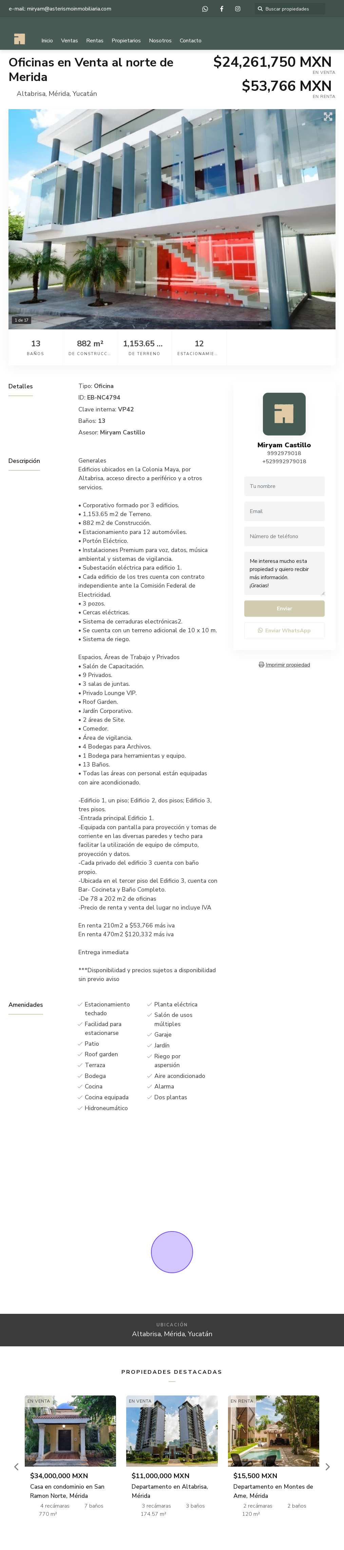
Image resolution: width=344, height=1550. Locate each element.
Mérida (59, 93)
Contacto (191, 40)
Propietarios (126, 40)
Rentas (94, 40)
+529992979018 (284, 461)
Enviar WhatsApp (284, 630)
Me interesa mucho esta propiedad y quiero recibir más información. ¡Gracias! (284, 573)
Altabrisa (31, 93)
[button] (16, 1466)
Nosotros (160, 40)
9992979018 (284, 453)
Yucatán (85, 93)
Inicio (47, 40)
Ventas (69, 40)
